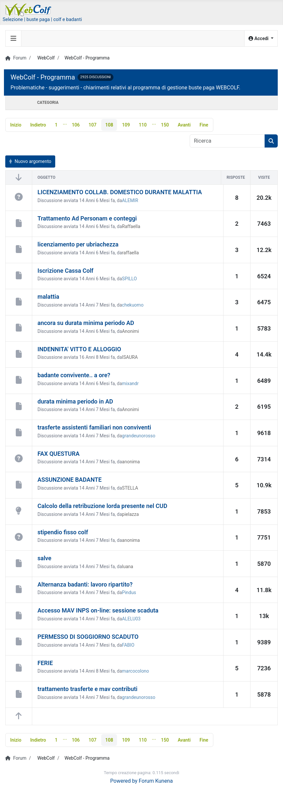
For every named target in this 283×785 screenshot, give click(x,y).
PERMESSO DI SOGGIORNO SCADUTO (87, 636)
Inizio (15, 124)
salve (44, 558)
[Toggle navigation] (13, 38)
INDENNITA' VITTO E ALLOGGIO (79, 349)
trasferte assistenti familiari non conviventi (94, 427)
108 (109, 124)
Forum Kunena (156, 781)
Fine (204, 124)
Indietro (38, 124)
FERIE (45, 662)
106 (76, 124)
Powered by (123, 781)
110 (143, 124)
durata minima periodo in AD (75, 401)
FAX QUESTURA (58, 453)
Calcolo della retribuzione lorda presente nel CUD (102, 505)
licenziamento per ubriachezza (78, 244)
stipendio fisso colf (62, 532)
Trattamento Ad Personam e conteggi (87, 218)
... (65, 123)
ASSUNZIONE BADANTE (69, 479)
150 (165, 124)
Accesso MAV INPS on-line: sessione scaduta (97, 610)
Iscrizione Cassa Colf (65, 270)
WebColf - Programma (43, 77)
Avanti (184, 124)
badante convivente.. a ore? (73, 375)
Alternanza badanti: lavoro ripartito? (84, 584)
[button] (260, 38)
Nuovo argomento (30, 161)
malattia (48, 296)
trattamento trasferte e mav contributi (87, 688)
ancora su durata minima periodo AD (85, 322)
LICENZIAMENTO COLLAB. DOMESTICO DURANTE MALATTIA (119, 192)
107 (92, 124)
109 (126, 124)
